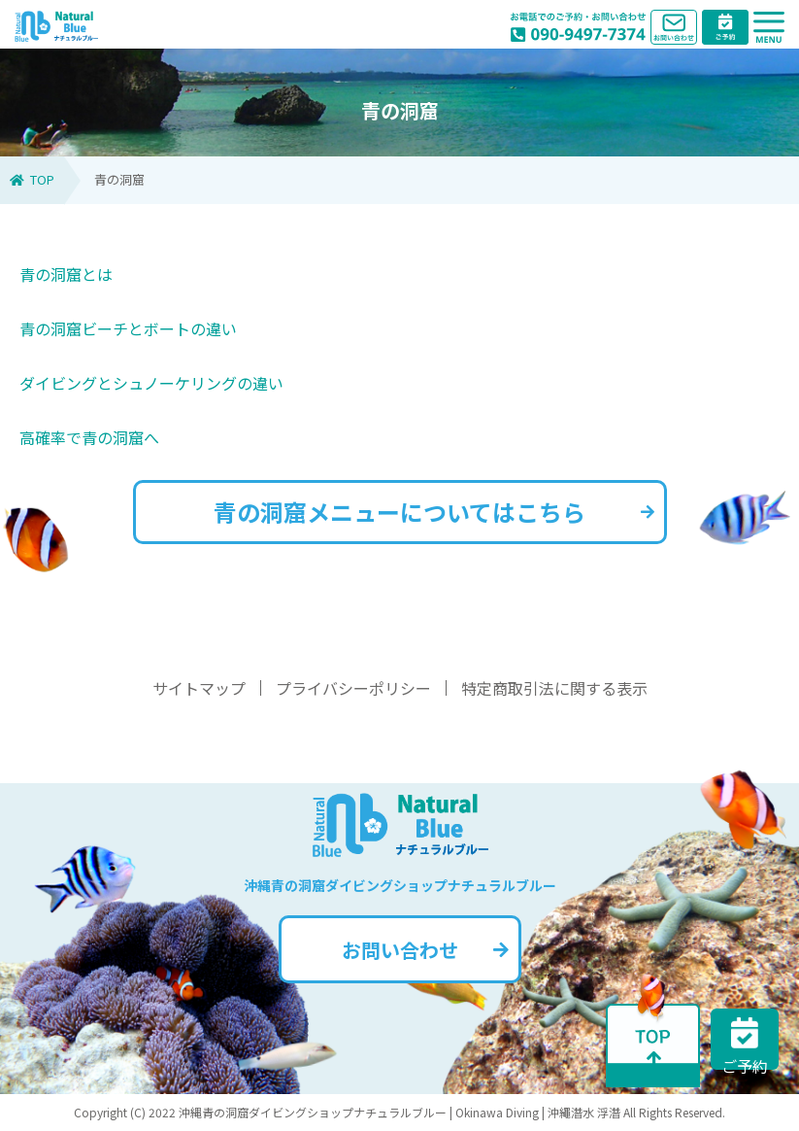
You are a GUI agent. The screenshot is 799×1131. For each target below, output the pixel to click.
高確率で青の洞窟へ (89, 437)
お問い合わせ (425, 950)
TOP (32, 179)
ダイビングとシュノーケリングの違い (151, 382)
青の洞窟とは (66, 274)
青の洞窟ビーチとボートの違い (128, 328)
